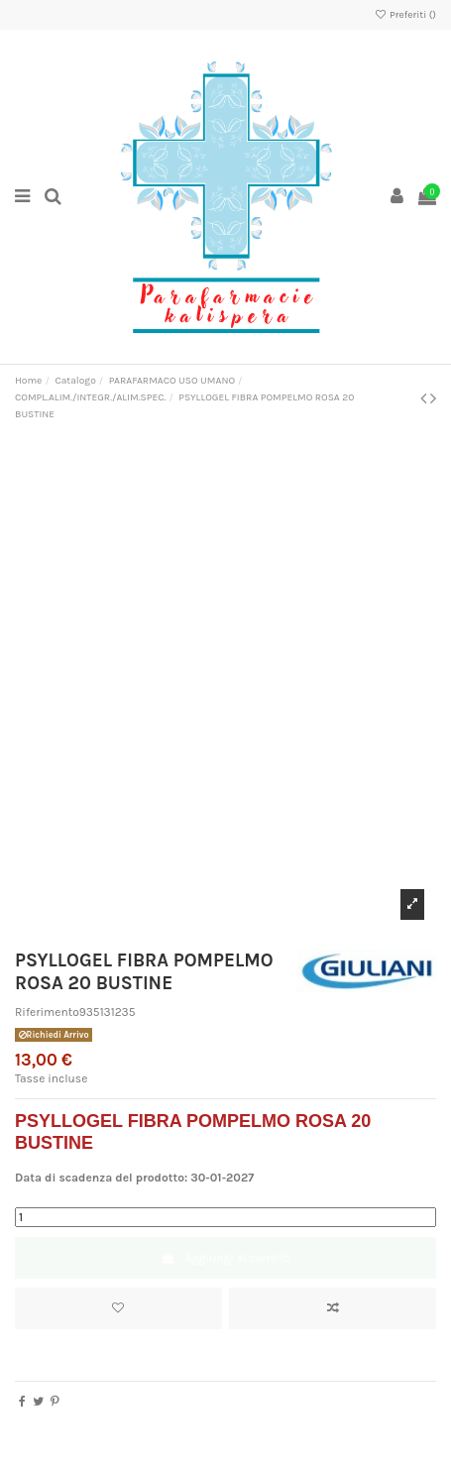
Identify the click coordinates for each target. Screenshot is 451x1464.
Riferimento (47, 1012)
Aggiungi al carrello (226, 1258)
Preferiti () (405, 15)
